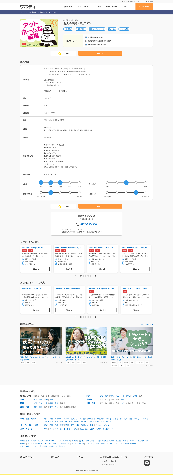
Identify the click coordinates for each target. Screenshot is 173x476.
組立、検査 (48, 420)
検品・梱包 (128, 420)
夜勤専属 (43, 448)
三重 (51, 401)
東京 (128, 397)
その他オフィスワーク (104, 430)
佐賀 (40, 408)
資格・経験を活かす (88, 442)
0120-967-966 (88, 224)
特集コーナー (111, 7)
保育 (72, 426)
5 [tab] (90, 276)
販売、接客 (48, 426)
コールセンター (66, 430)
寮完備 (118, 442)
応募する (100, 53)
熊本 (51, 408)
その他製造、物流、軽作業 (100, 423)
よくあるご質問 (148, 1)
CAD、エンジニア (86, 430)
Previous (75, 276)
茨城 (101, 397)
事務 (46, 430)
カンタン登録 (144, 7)
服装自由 (47, 445)
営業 (92, 426)
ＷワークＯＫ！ (113, 445)
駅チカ (23, 445)
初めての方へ (83, 7)
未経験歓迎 (68, 29)
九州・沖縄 (24, 408)
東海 (22, 401)
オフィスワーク (26, 430)
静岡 (40, 401)
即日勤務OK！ (81, 29)
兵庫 (51, 404)
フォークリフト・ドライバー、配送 (58, 423)
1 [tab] (80, 276)
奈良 (56, 404)
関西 (22, 404)
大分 (56, 408)
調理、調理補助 (82, 426)
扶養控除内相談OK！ (61, 445)
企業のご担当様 (110, 463)
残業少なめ (112, 29)
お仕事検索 (67, 7)
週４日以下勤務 (77, 445)
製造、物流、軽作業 (28, 420)
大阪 (46, 404)
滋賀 (35, 404)
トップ (22, 12)
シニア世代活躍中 (63, 442)
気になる (97, 7)
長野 (122, 401)
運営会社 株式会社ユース (131, 1)
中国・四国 (90, 404)
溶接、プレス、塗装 (78, 420)
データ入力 (53, 430)
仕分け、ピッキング (114, 420)
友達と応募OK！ (129, 442)
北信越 (89, 401)
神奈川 (134, 397)
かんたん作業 (124, 29)
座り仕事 (75, 442)
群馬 (112, 397)
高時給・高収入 (37, 442)
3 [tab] (85, 276)
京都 (40, 404)
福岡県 (42, 12)
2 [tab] (83, 276)
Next (95, 276)
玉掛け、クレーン (81, 423)
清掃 (67, 426)
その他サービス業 (102, 426)
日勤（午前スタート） (97, 29)
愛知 (46, 401)
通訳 (76, 430)
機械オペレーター (62, 420)
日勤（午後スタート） (29, 448)
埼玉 (117, 397)
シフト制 (88, 445)
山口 (122, 404)
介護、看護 (59, 426)
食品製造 (91, 420)
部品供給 (100, 420)
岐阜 (35, 401)
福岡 (35, 408)
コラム (125, 7)
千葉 (122, 397)
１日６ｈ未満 (99, 445)
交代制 (51, 448)
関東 (88, 397)
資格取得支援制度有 (106, 442)
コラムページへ (145, 325)
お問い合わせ (109, 466)
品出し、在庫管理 (141, 420)
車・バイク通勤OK (34, 445)
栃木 (107, 397)
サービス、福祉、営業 (29, 426)
